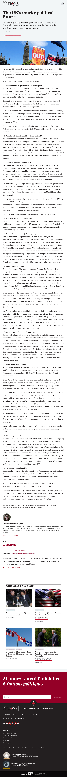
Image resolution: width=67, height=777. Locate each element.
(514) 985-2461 (9, 718)
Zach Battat (11, 617)
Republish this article (12, 567)
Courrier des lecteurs (10, 738)
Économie (19, 649)
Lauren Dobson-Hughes (13, 35)
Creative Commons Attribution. (43, 561)
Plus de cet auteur (11, 535)
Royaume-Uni (20, 551)
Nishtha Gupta (39, 660)
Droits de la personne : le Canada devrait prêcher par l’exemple (46, 654)
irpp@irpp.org (21, 718)
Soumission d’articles (10, 735)
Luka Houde (47, 658)
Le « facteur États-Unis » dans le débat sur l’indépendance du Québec (19, 654)
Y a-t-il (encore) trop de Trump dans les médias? (48, 614)
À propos (7, 730)
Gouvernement (10, 610)
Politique (31, 553)
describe (30, 385)
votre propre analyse (35, 507)
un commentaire (21, 507)
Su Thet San (48, 660)
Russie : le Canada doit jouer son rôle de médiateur (18, 614)
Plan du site (41, 748)
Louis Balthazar (13, 658)
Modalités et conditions (28, 748)
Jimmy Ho (40, 658)
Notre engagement (9, 733)
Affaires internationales (20, 553)
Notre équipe (7, 743)
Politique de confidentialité (11, 748)
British (40, 385)
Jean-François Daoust (41, 619)
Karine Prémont (42, 617)
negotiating (48, 385)
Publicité (6, 740)
